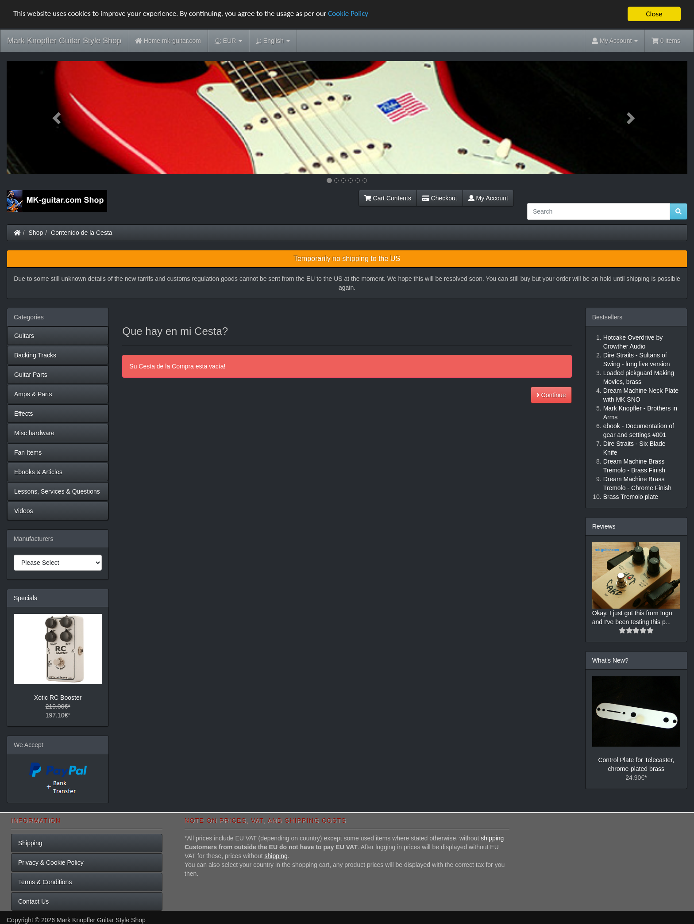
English (272, 41)
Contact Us (33, 901)
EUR (228, 41)
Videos (23, 510)
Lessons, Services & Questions (57, 491)
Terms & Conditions (45, 882)
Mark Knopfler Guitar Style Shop (64, 40)
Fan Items (28, 452)
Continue (551, 395)
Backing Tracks (35, 355)
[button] (58, 117)
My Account (488, 198)
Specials (25, 598)
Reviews (604, 526)
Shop (36, 232)
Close (654, 14)
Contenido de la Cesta (81, 232)
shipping (492, 838)
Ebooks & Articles (38, 471)
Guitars (24, 335)
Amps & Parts (33, 394)
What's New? (610, 660)
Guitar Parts (30, 374)
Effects (23, 413)
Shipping (30, 843)
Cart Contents (387, 198)
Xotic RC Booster (57, 697)
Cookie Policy (349, 14)
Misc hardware (34, 433)
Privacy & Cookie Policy (51, 862)
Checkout (439, 198)
